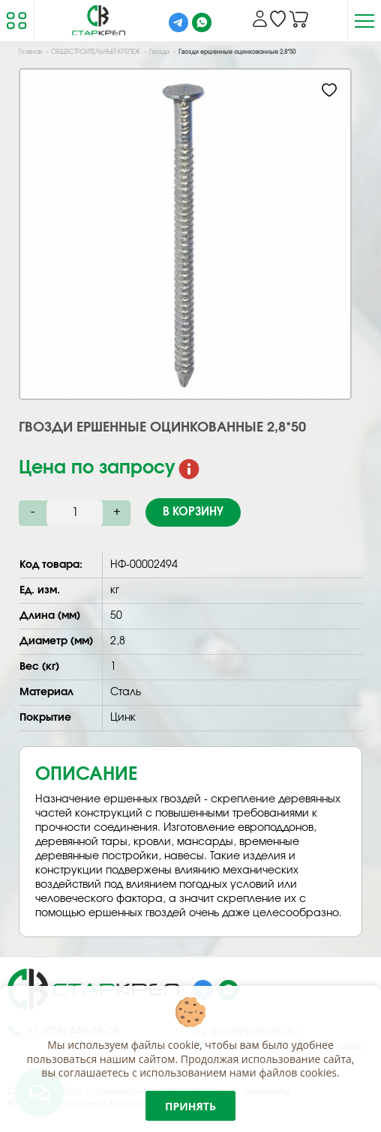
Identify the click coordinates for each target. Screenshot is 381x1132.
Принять (190, 1106)
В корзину (193, 512)
